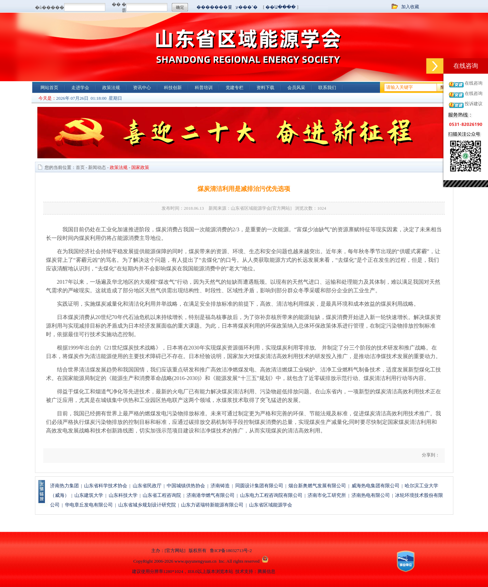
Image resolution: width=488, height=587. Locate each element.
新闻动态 (97, 167)
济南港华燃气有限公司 (211, 495)
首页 (80, 167)
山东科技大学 (123, 495)
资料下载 (265, 87)
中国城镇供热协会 (186, 485)
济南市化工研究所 (327, 495)
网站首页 (49, 87)
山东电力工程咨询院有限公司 (271, 495)
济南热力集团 (64, 485)
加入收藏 (410, 6)
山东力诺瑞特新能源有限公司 (212, 504)
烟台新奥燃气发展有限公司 (317, 485)
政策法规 (111, 87)
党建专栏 (234, 87)
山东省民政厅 (147, 485)
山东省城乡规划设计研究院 (147, 504)
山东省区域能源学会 (270, 504)
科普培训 (204, 87)
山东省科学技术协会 (105, 485)
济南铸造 (220, 485)
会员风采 (296, 87)
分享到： (429, 454)
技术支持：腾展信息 (255, 571)
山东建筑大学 (88, 495)
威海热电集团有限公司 (376, 485)
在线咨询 (474, 83)
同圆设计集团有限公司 (259, 485)
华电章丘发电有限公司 (89, 504)
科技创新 (173, 87)
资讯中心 (142, 87)
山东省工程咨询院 (162, 495)
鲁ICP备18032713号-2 (231, 550)
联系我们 (327, 87)
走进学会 (80, 87)
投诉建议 (474, 103)
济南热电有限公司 (371, 495)
